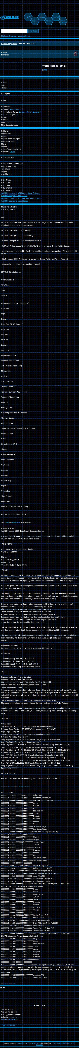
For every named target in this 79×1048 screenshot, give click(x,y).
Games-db (5, 44)
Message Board (24, 36)
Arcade (14, 44)
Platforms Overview (8, 36)
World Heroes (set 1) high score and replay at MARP (21, 198)
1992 (45, 70)
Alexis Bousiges (11, 786)
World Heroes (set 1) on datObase (14, 201)
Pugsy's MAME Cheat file (9, 983)
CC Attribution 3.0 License (24, 786)
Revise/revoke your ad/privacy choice (64, 1043)
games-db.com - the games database (29, 1043)
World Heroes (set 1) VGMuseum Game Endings (20, 193)
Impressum (39, 1045)
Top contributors (8, 1025)
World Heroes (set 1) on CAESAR (14, 196)
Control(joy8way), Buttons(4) (30, 112)
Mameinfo (7, 522)
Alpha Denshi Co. (17, 109)
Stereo (12, 152)
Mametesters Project (15, 522)
